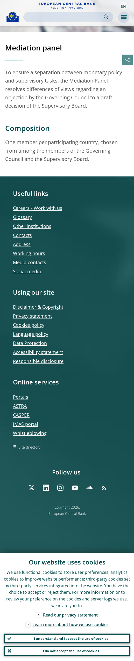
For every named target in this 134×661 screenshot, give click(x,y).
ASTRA (20, 406)
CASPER (21, 415)
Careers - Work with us (37, 208)
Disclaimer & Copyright (38, 307)
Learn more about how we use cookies (70, 624)
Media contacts (29, 262)
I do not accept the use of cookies (71, 651)
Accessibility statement (38, 352)
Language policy (30, 334)
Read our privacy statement (70, 615)
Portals (20, 397)
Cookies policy (28, 325)
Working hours (29, 253)
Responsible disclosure (38, 361)
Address (22, 244)
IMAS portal (25, 424)
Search (106, 16)
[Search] (64, 16)
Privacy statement (32, 316)
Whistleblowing (30, 433)
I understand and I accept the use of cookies (71, 638)
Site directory (29, 447)
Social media (27, 271)
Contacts (22, 235)
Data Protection (30, 343)
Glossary (22, 217)
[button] (123, 6)
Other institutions (32, 226)
